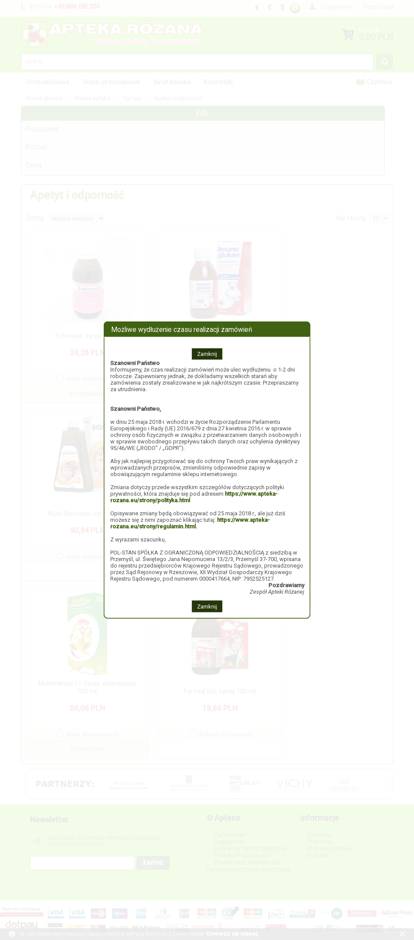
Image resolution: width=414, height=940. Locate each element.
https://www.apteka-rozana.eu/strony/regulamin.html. (190, 523)
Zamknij (207, 354)
